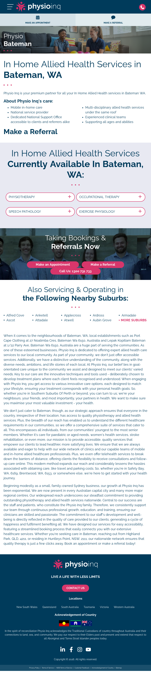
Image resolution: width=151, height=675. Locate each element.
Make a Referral (103, 264)
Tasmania (89, 607)
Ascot (10, 320)
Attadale (41, 320)
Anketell (41, 315)
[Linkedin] (62, 649)
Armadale (129, 315)
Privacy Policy (34, 668)
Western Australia (124, 607)
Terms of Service (48, 668)
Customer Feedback (82, 668)
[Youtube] (88, 649)
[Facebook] (71, 649)
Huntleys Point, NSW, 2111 (67, 539)
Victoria (104, 607)
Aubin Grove (102, 320)
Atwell (69, 320)
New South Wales (27, 607)
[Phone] (143, 7)
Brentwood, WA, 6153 (35, 473)
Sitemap (119, 668)
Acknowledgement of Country (103, 668)
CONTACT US (75, 588)
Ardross (98, 315)
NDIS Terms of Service (64, 668)
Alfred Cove (15, 315)
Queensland (49, 607)
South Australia (70, 607)
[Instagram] (79, 649)
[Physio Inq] (38, 7)
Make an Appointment (53, 264)
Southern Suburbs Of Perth (51, 393)
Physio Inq (11, 93)
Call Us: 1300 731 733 (75, 271)
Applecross (72, 315)
